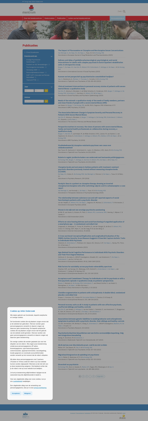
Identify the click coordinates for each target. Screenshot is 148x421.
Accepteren (16, 393)
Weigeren (27, 393)
